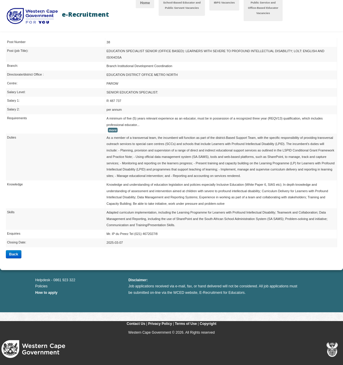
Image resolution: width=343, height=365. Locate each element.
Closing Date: (16, 242)
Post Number (16, 42)
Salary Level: (16, 92)
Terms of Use (186, 324)
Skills (10, 212)
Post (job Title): (17, 50)
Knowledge (15, 184)
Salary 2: (13, 109)
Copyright (208, 324)
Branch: (12, 65)
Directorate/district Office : (25, 74)
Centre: (12, 83)
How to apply (46, 293)
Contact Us (136, 324)
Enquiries (13, 233)
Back (13, 254)
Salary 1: (13, 100)
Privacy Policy (160, 324)
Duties (11, 137)
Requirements (17, 118)
